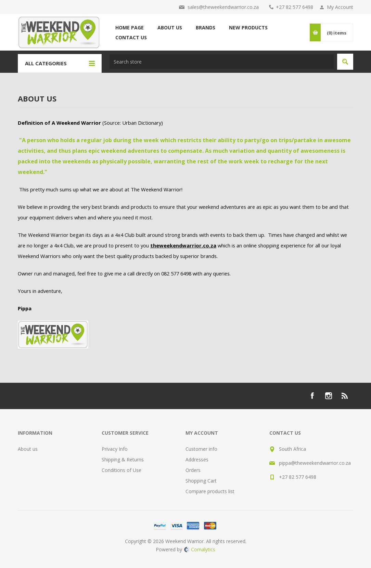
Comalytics (199, 549)
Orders (193, 470)
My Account (340, 7)
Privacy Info (115, 449)
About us (28, 449)
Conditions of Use (121, 470)
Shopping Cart (201, 480)
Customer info (201, 449)
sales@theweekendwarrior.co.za (223, 7)
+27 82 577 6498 (294, 7)
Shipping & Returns (123, 459)
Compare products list (210, 491)
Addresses (197, 459)
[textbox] (222, 61)
